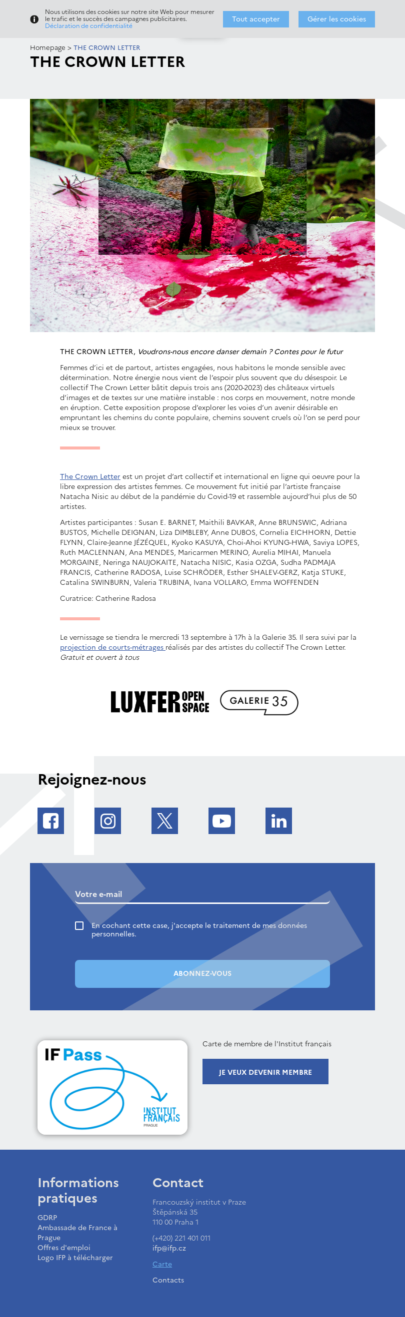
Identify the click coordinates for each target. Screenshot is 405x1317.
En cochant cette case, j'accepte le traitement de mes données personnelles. (199, 929)
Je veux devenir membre (265, 1072)
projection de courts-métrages (113, 647)
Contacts (168, 1280)
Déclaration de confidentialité (88, 25)
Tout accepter (256, 19)
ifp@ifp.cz (169, 1248)
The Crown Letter (90, 476)
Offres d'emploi (64, 1248)
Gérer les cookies (337, 19)
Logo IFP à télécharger (75, 1258)
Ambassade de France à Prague (78, 1233)
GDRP (47, 1218)
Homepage (48, 47)
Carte (162, 1264)
